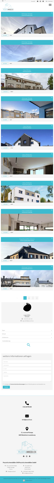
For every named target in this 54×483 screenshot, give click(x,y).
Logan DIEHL (27, 315)
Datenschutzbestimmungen (17, 384)
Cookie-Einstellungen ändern (44, 478)
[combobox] (27, 330)
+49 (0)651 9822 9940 (28, 471)
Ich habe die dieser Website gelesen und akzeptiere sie (24, 384)
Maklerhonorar (32, 478)
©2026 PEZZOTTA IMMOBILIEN (12, 478)
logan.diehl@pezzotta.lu (28, 320)
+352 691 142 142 (27, 319)
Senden (6, 387)
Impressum (24, 478)
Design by (28, 480)
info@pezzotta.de (28, 473)
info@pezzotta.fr (12, 471)
